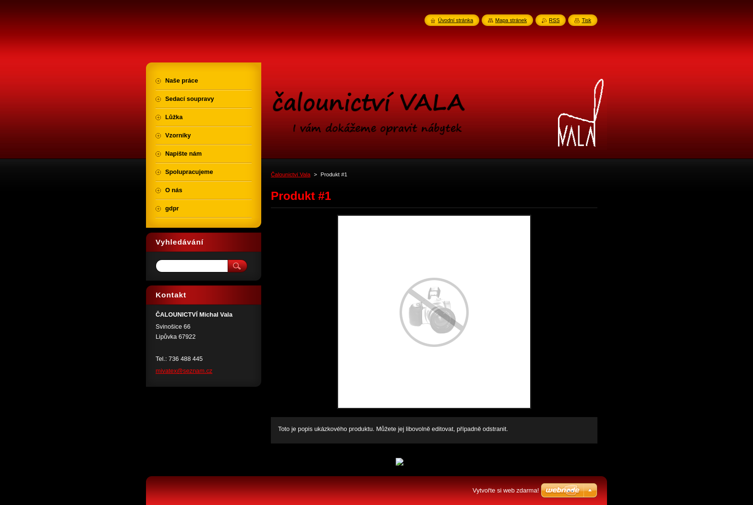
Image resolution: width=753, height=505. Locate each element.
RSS (554, 20)
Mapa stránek (511, 20)
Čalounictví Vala (290, 174)
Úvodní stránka (455, 20)
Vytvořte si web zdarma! (506, 490)
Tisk (586, 20)
